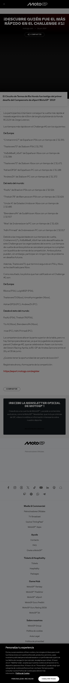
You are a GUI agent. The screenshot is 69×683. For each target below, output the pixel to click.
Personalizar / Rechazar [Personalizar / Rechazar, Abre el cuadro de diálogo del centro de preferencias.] (22, 679)
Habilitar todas (49, 679)
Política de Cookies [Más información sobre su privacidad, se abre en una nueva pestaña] (22, 673)
